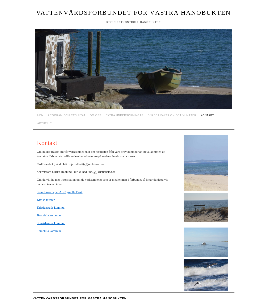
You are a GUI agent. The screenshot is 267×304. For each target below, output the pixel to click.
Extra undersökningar (124, 115)
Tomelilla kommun (49, 231)
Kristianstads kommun (51, 207)
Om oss (95, 115)
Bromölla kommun (49, 215)
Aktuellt (44, 123)
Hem (40, 115)
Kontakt (207, 115)
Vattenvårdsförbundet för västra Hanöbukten (133, 12)
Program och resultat (66, 115)
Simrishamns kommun (51, 223)
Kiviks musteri (46, 199)
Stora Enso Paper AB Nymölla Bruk (60, 192)
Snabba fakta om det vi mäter (172, 115)
